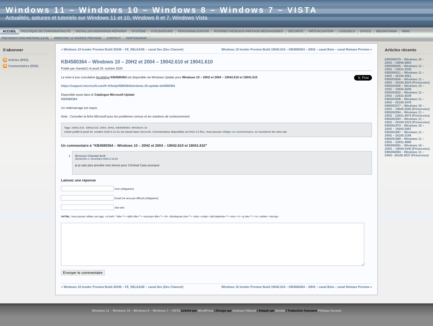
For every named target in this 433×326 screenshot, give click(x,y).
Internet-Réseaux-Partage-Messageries (248, 31)
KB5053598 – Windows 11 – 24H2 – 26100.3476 (404, 100)
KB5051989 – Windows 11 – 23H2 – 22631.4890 (404, 140)
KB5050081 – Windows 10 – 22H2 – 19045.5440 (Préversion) (407, 147)
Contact (113, 38)
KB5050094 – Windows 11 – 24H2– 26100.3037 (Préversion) (407, 153)
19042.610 (92, 127)
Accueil (9, 31)
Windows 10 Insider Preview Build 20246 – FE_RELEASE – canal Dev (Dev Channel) (123, 49)
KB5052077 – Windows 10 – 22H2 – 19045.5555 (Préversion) (407, 107)
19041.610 (77, 127)
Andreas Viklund (244, 318)
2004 (103, 127)
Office (365, 31)
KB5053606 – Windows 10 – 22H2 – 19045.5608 (404, 87)
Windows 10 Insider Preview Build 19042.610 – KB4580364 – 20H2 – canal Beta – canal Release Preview (295, 49)
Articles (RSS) (18, 60)
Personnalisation (193, 31)
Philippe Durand (329, 318)
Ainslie (280, 318)
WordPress (206, 318)
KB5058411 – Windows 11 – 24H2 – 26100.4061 (404, 74)
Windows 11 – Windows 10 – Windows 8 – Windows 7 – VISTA (161, 10)
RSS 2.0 (194, 131)
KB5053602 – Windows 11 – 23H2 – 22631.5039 (404, 94)
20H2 (110, 127)
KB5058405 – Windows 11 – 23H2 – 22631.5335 (404, 67)
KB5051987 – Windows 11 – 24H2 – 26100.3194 (404, 133)
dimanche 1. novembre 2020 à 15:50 (96, 158)
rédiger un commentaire (237, 131)
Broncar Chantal (87, 155)
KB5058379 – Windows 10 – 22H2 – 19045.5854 (404, 61)
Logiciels (347, 31)
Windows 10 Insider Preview (77, 38)
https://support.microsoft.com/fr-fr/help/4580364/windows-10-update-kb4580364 (118, 85)
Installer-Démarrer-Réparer (101, 31)
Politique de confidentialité (46, 31)
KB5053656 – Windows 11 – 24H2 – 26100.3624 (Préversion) (407, 81)
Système (138, 31)
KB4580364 (122, 127)
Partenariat (136, 38)
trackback (264, 131)
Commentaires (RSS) (23, 66)
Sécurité (295, 31)
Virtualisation (321, 31)
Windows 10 (139, 127)
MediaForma (386, 31)
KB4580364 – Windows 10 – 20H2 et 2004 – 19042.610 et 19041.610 (137, 62)
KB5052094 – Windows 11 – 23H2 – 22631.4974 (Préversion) (407, 114)
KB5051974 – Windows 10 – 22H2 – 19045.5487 (404, 127)
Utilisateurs (162, 31)
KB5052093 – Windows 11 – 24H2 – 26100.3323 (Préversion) (407, 120)
